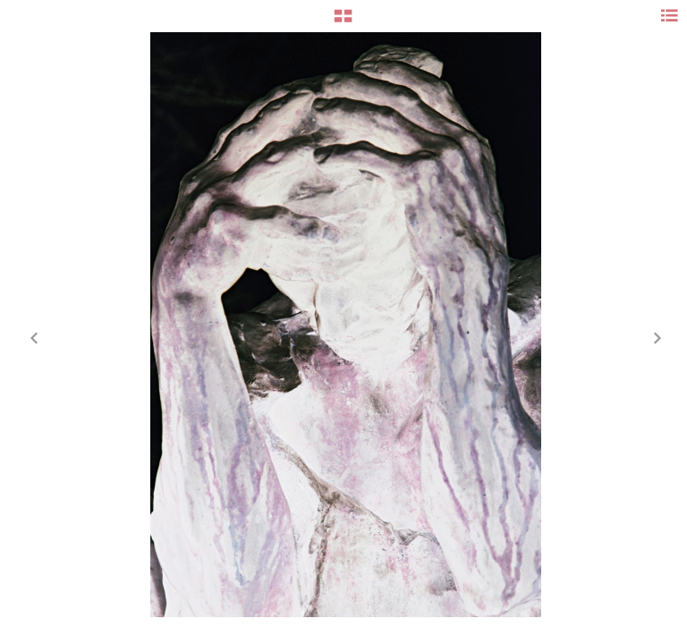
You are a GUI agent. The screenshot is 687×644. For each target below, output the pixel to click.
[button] (343, 22)
